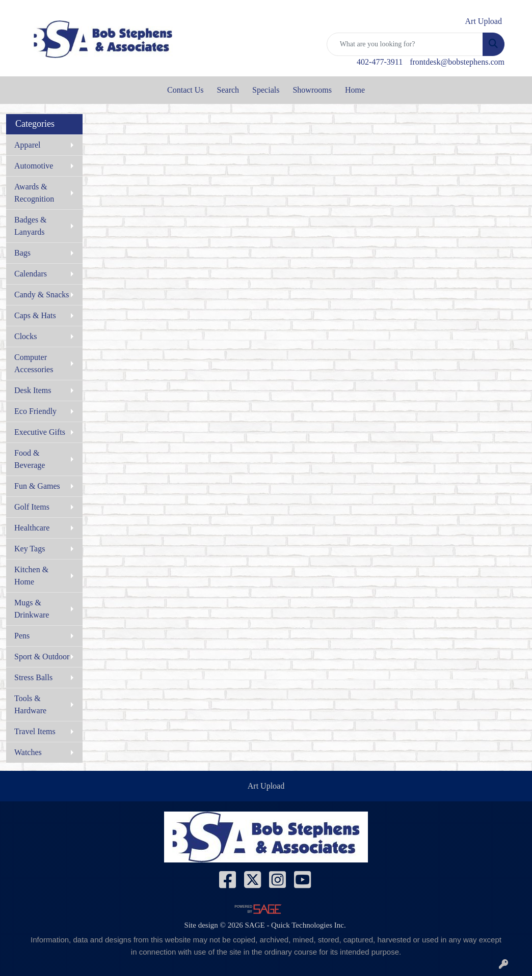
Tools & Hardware (30, 704)
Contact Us (185, 90)
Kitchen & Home (31, 575)
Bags (22, 252)
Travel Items (35, 731)
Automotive (33, 165)
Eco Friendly (35, 411)
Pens (22, 635)
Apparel (27, 145)
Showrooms (311, 90)
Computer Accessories (33, 363)
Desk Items (32, 390)
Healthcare (31, 527)
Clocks (25, 336)
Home (355, 90)
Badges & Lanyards (30, 225)
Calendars (30, 273)
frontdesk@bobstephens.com (457, 62)
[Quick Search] (405, 44)
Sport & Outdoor (41, 656)
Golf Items (31, 507)
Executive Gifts (39, 432)
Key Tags (29, 548)
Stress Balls (33, 677)
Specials (265, 90)
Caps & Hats (35, 315)
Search (228, 90)
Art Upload (266, 786)
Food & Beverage (29, 459)
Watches (28, 752)
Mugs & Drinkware (31, 608)
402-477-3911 (380, 62)
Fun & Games (37, 486)
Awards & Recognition (34, 192)
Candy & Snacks (41, 294)
